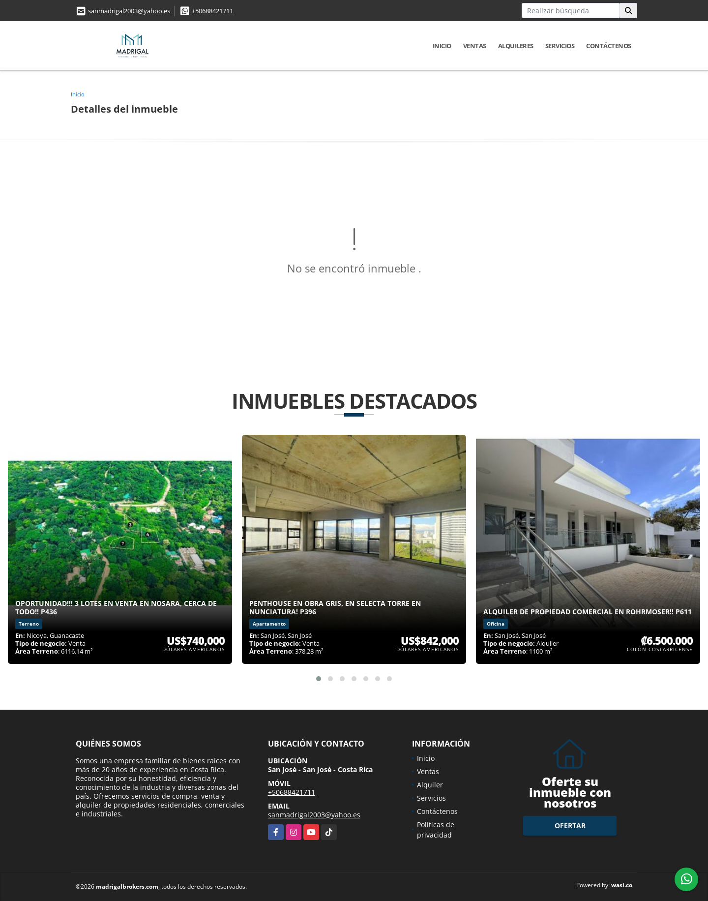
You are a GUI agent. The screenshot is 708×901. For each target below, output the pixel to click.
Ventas (474, 45)
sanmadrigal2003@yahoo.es (129, 10)
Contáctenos (608, 45)
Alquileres (515, 45)
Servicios (560, 45)
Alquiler (430, 784)
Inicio (442, 45)
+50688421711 (212, 10)
